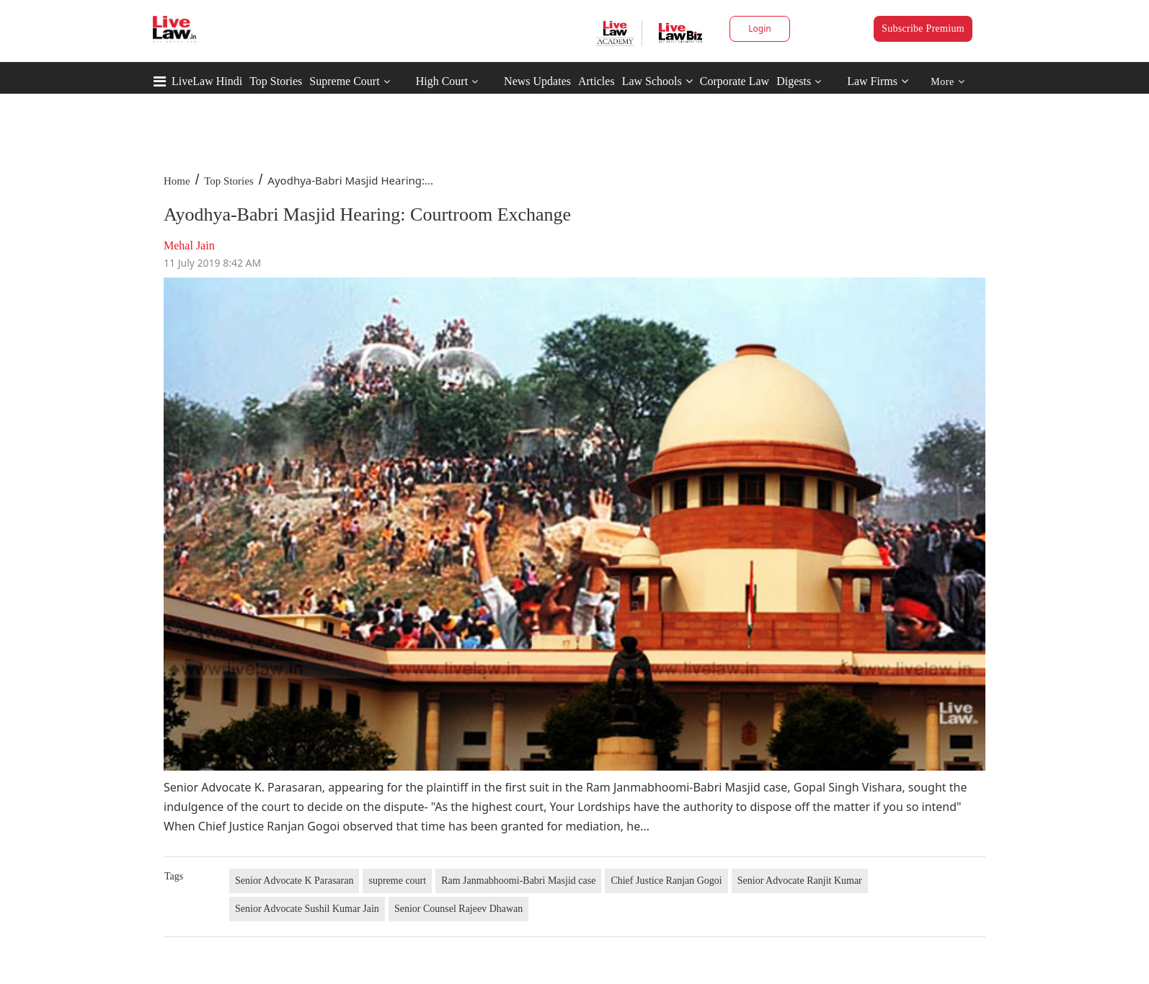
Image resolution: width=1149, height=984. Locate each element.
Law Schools (657, 81)
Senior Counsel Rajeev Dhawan (458, 908)
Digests (793, 81)
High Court (442, 81)
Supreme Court (344, 81)
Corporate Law (734, 81)
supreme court (397, 880)
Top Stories (275, 81)
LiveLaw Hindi (207, 81)
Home (177, 181)
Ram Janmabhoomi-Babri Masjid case (518, 880)
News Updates (537, 81)
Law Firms (877, 81)
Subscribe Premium (923, 28)
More (947, 81)
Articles (596, 81)
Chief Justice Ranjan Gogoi (666, 880)
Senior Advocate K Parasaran (294, 880)
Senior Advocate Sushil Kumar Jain (307, 908)
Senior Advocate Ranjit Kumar (799, 880)
